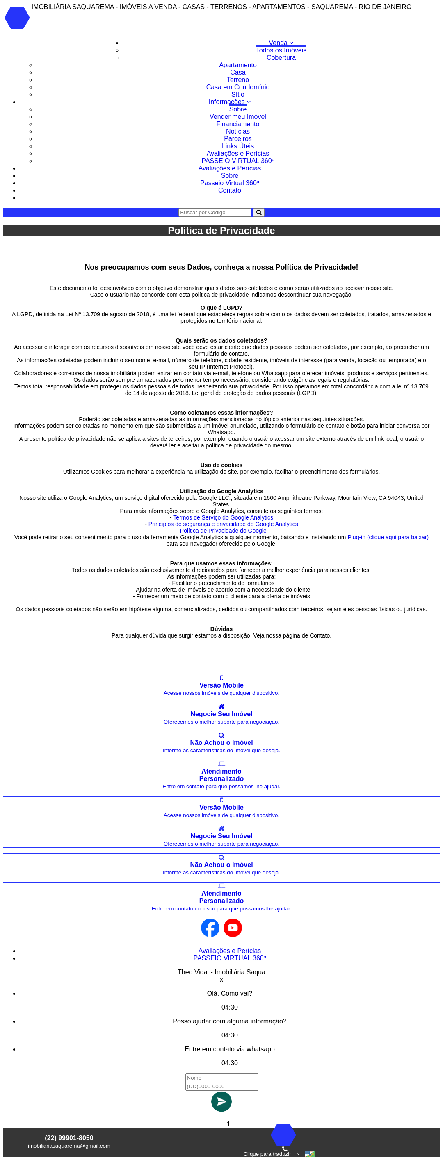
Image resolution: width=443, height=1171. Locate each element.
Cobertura (281, 57)
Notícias (238, 131)
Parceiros (238, 138)
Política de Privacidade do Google (223, 530)
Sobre (238, 109)
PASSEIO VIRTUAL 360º (237, 160)
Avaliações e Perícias (238, 153)
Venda (281, 42)
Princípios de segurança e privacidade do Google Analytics (223, 524)
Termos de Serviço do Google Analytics (223, 517)
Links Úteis (238, 146)
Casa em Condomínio (238, 87)
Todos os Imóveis (281, 50)
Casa (237, 72)
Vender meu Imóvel (238, 116)
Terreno (238, 79)
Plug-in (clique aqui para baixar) (388, 537)
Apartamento (238, 64)
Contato (229, 190)
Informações (230, 101)
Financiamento (238, 123)
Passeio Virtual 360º (229, 182)
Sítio (237, 94)
